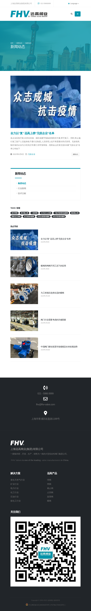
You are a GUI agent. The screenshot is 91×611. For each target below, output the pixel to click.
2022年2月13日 (45, 296)
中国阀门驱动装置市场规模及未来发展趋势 (59, 346)
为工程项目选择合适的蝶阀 (52, 293)
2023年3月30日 (45, 349)
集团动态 (28, 43)
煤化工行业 (15, 501)
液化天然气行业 (17, 480)
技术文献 (22, 193)
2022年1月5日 (45, 269)
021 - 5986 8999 (45, 393)
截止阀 (50, 488)
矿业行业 (14, 484)
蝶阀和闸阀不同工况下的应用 (53, 266)
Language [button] (73, 3)
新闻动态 (19, 43)
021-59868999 (44, 3)
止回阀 (50, 492)
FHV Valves (16, 460)
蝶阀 (49, 501)
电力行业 (14, 488)
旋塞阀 (50, 496)
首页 (11, 43)
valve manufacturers (51, 460)
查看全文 (75, 154)
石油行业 (14, 496)
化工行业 (14, 492)
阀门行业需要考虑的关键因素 (53, 320)
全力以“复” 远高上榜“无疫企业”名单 (56, 239)
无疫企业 (31, 154)
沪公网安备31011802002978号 (39, 605)
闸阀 (49, 484)
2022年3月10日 (45, 323)
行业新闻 (22, 188)
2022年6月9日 (45, 242)
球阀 (49, 480)
